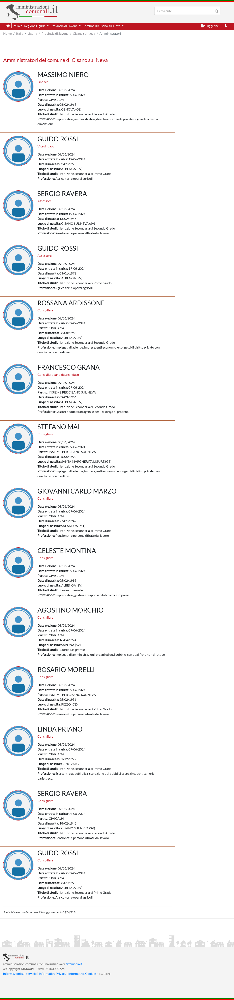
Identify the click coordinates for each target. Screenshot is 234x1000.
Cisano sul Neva (84, 33)
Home (7, 33)
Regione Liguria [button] (35, 26)
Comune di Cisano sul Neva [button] (102, 26)
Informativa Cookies (82, 973)
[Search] (184, 11)
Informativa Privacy (52, 973)
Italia (19, 33)
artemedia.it (74, 964)
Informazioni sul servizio (20, 973)
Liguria (32, 33)
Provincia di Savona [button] (64, 26)
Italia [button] (16, 26)
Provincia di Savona (54, 33)
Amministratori (110, 33)
